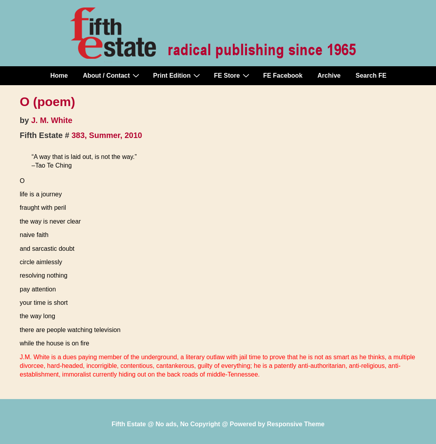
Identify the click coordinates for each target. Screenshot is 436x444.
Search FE (371, 75)
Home (59, 75)
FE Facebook (283, 75)
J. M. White (51, 120)
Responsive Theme (296, 424)
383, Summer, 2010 (106, 135)
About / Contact (112, 75)
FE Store (232, 75)
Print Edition (177, 75)
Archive (329, 75)
